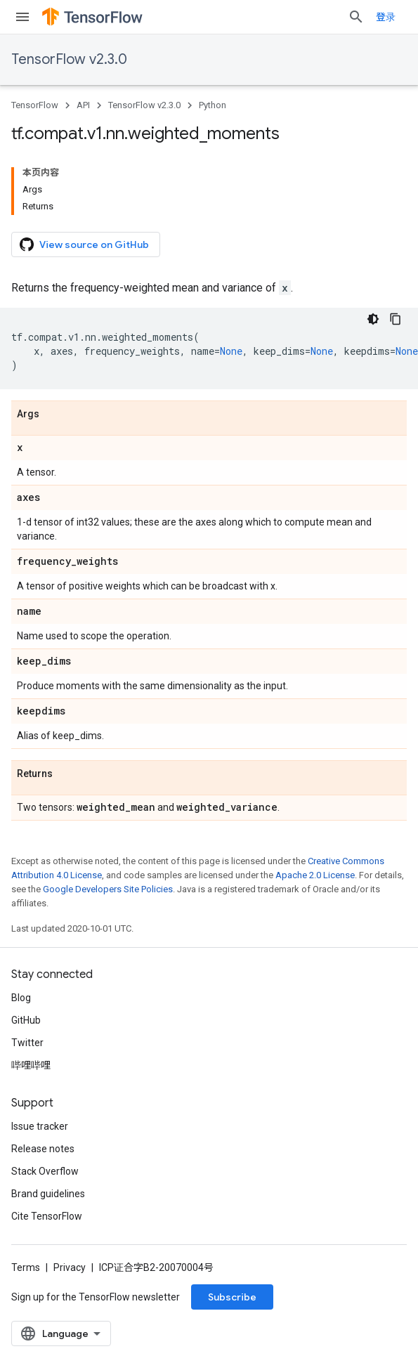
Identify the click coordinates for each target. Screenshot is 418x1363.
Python (212, 105)
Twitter (27, 1042)
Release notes (42, 1148)
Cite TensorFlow (46, 1216)
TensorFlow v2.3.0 (69, 59)
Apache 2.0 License (315, 875)
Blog (21, 997)
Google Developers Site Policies (108, 889)
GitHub (26, 1020)
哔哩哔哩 (31, 1065)
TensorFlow (34, 105)
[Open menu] (22, 17)
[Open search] (356, 16)
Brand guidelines (48, 1193)
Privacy (69, 1267)
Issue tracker (39, 1126)
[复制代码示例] (395, 319)
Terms (25, 1267)
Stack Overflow (45, 1171)
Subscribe (232, 1297)
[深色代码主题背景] (373, 319)
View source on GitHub (84, 244)
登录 (386, 16)
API (83, 105)
